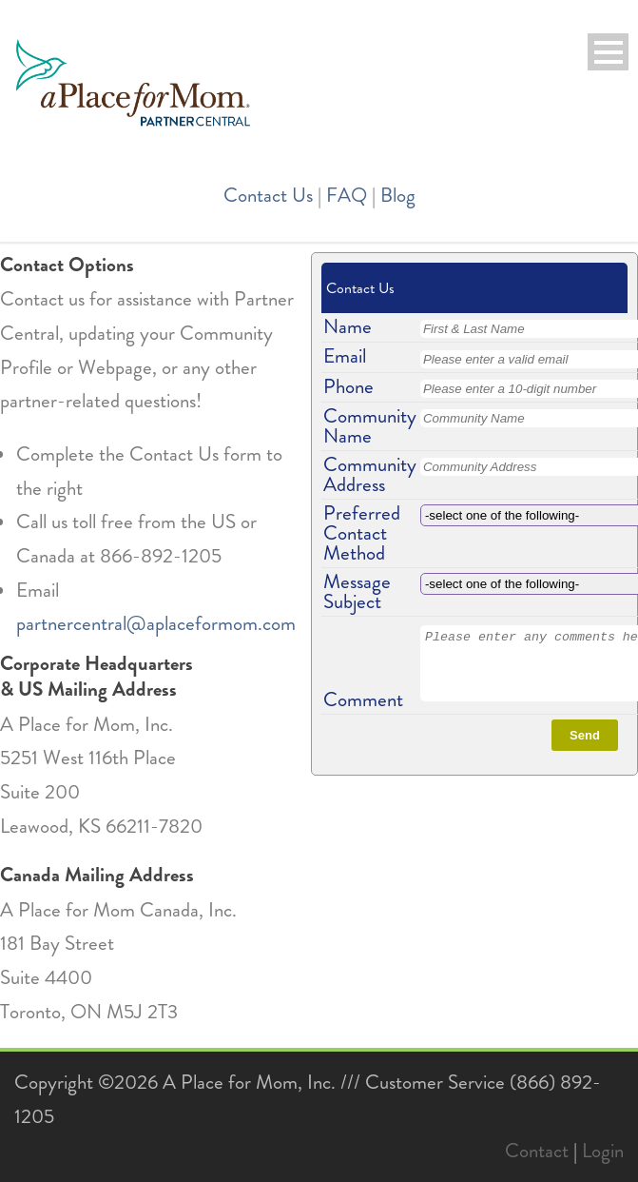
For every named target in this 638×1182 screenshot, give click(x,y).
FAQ (346, 195)
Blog (398, 195)
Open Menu (608, 51)
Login (603, 1150)
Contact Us (268, 195)
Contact (537, 1150)
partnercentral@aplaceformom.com (156, 623)
